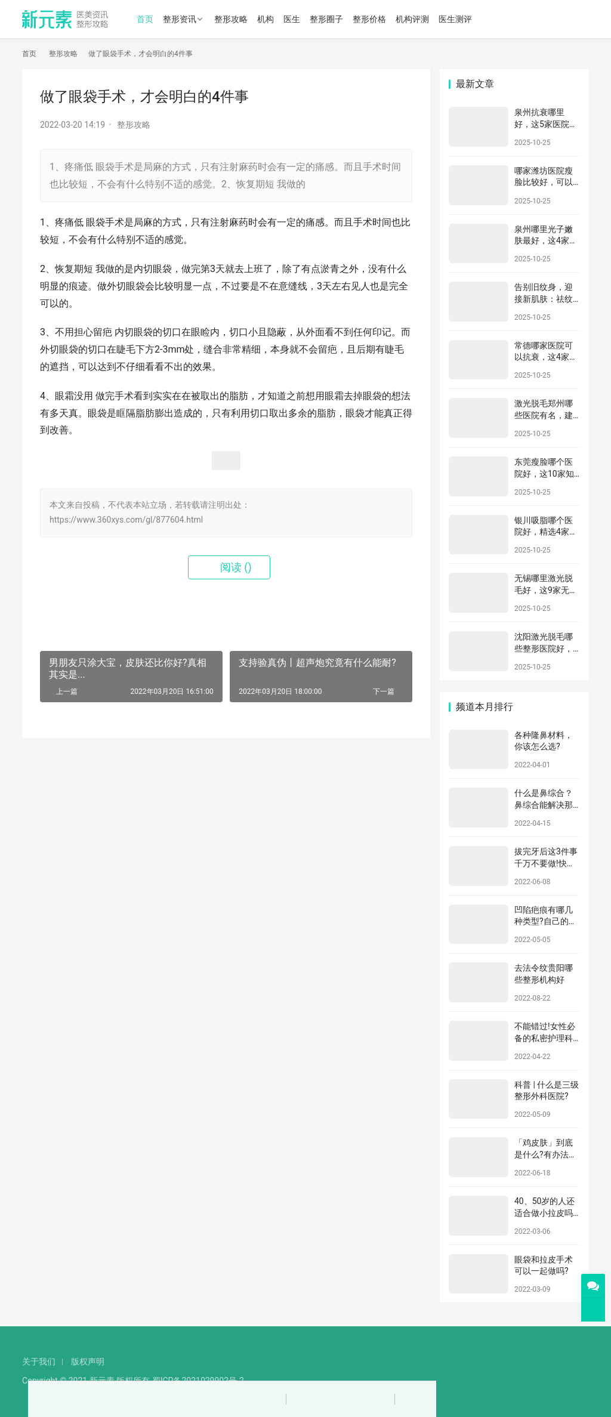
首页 (145, 19)
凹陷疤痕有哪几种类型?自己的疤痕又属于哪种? (545, 921)
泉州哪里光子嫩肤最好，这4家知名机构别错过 (546, 240)
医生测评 (455, 19)
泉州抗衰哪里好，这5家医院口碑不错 (546, 123)
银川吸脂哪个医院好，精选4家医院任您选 (546, 531)
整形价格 (369, 19)
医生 (291, 19)
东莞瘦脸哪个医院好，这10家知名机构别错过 (544, 473)
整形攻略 (231, 19)
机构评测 (412, 19)
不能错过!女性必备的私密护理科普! (544, 1037)
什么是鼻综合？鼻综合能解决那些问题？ (543, 804)
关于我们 (38, 1361)
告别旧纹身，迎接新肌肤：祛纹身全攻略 (543, 298)
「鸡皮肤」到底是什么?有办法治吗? (545, 1154)
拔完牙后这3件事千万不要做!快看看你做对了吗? (546, 863)
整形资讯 (179, 19)
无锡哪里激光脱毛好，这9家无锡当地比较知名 (546, 589)
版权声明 (87, 1361)
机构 (265, 19)
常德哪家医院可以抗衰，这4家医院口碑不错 (546, 357)
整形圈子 (326, 19)
